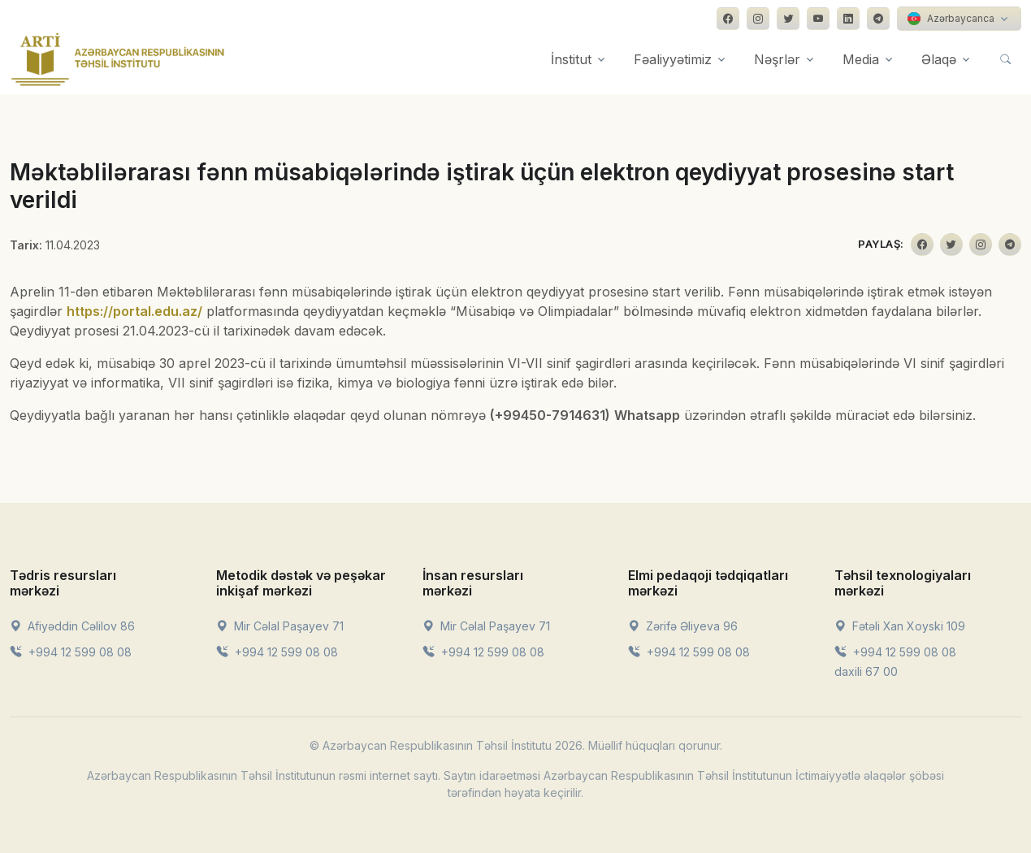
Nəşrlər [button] (777, 59)
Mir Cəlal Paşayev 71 (280, 626)
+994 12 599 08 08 (71, 652)
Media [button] (861, 59)
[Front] (118, 59)
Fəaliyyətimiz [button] (673, 59)
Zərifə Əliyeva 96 (683, 626)
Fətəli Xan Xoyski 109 (899, 626)
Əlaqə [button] (938, 59)
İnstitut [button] (571, 59)
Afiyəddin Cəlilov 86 (72, 626)
